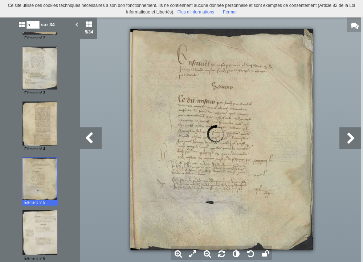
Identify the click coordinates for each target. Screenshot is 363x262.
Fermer (230, 12)
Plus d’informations (196, 12)
